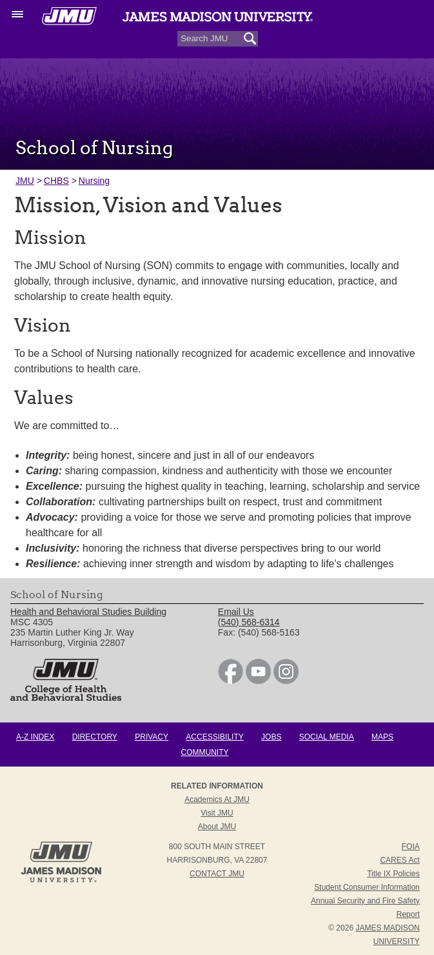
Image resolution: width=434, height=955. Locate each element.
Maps (382, 736)
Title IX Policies (393, 873)
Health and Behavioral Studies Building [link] (88, 612)
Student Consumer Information (366, 887)
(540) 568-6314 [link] (249, 622)
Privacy (151, 736)
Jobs (271, 736)
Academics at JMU (217, 799)
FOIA (411, 846)
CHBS (56, 181)
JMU (24, 181)
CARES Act (399, 860)
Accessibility (214, 736)
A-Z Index (35, 736)
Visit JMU (217, 813)
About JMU (217, 826)
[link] (230, 681)
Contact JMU (217, 873)
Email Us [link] (236, 612)
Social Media (326, 736)
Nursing (94, 181)
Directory (94, 736)
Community (205, 752)
